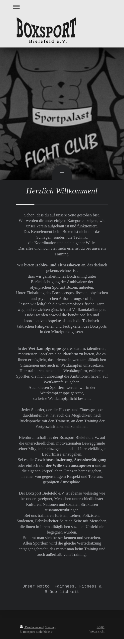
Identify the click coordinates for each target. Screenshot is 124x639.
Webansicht (96, 631)
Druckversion (31, 627)
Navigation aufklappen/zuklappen (62, 6)
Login (100, 627)
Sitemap (50, 627)
